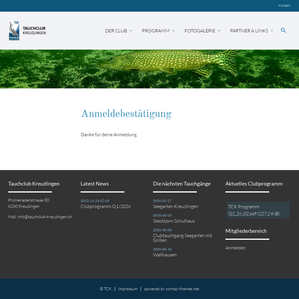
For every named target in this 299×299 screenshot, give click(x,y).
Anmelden (235, 248)
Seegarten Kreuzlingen (175, 206)
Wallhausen (165, 254)
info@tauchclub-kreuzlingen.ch (45, 216)
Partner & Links (252, 30)
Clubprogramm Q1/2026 (106, 206)
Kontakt (284, 5)
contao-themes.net (182, 288)
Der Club (119, 30)
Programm (159, 30)
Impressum (128, 288)
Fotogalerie (203, 30)
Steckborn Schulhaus (174, 220)
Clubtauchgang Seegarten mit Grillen (182, 237)
